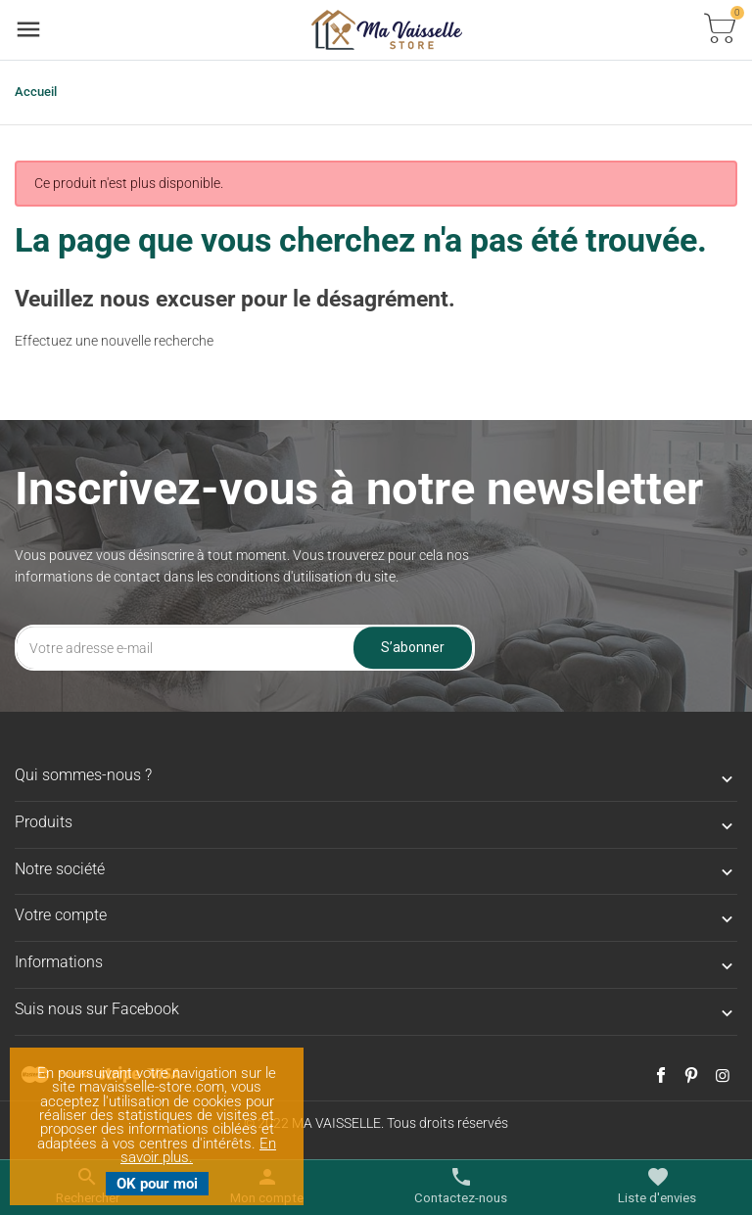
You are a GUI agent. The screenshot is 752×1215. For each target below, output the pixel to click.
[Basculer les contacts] (460, 1186)
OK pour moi (157, 1183)
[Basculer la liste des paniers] (719, 30)
